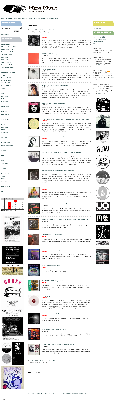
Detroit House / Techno (7, 49)
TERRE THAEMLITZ (5, 163)
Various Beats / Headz (7, 67)
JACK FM (3, 109)
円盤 (2, 191)
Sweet (56, 18)
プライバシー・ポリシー (51, 393)
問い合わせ (40, 393)
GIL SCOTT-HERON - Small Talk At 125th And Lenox (58, 170)
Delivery (30, 18)
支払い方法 (62, 393)
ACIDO (2, 93)
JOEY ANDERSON (5, 119)
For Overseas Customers (47, 18)
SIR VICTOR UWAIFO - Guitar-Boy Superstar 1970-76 (58, 344)
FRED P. (3, 104)
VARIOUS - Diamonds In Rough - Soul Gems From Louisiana (59, 250)
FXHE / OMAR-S (4, 101)
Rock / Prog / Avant (7, 70)
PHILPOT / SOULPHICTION (7, 145)
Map (94, 43)
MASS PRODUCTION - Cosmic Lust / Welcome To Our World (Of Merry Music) (65, 119)
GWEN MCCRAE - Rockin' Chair (52, 234)
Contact (15, 18)
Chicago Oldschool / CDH (8, 47)
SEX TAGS (3, 150)
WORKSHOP (4, 181)
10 (44, 29)
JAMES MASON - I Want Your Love (52, 36)
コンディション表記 (99, 37)
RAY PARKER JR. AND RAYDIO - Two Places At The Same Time (61, 204)
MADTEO (3, 129)
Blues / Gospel (5, 59)
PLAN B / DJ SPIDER (5, 142)
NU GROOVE (4, 137)
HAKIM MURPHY (5, 114)
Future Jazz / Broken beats (9, 65)
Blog (39, 18)
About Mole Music (98, 41)
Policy (19, 18)
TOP (29, 22)
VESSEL (3, 178)
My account (9, 18)
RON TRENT (4, 147)
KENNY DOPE (4, 111)
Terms (35, 18)
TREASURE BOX (4, 168)
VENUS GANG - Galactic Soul (51, 265)
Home (2, 18)
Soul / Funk (34, 22)
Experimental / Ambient (8, 72)
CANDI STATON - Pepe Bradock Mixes (53, 103)
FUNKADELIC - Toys (48, 188)
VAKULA (3, 176)
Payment (24, 18)
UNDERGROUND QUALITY (7, 171)
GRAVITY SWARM (5, 106)
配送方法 (68, 393)
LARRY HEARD (4, 127)
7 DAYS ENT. (4, 184)
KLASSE (3, 124)
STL (2, 158)
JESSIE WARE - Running (49, 54)
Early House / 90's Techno (8, 52)
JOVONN (3, 122)
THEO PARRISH (4, 165)
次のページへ (53, 29)
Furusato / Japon (6, 80)
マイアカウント (32, 393)
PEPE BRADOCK (4, 140)
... (46, 29)
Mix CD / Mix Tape (6, 85)
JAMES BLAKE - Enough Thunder (52, 314)
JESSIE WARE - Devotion (49, 69)
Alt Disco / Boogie (6, 54)
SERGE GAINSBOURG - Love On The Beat (54, 137)
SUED (2, 160)
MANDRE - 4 (46, 296)
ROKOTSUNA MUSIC (5, 186)
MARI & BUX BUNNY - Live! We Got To (54, 329)
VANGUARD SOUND (5, 173)
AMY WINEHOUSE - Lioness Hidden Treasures (56, 85)
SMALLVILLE (4, 153)
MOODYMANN (4, 132)
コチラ (103, 52)
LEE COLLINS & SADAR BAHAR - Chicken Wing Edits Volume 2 (61, 152)
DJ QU (2, 98)
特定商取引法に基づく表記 (79, 393)
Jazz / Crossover (6, 62)
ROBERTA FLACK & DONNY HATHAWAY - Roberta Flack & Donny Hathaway (65, 219)
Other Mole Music (6, 83)
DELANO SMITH (4, 96)
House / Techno (5, 44)
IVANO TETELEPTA (5, 116)
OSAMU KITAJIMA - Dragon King (52, 281)
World (3, 75)
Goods (3, 88)
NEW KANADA (4, 135)
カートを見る (97, 28)
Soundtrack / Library (7, 78)
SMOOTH (3, 155)
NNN (2, 189)
